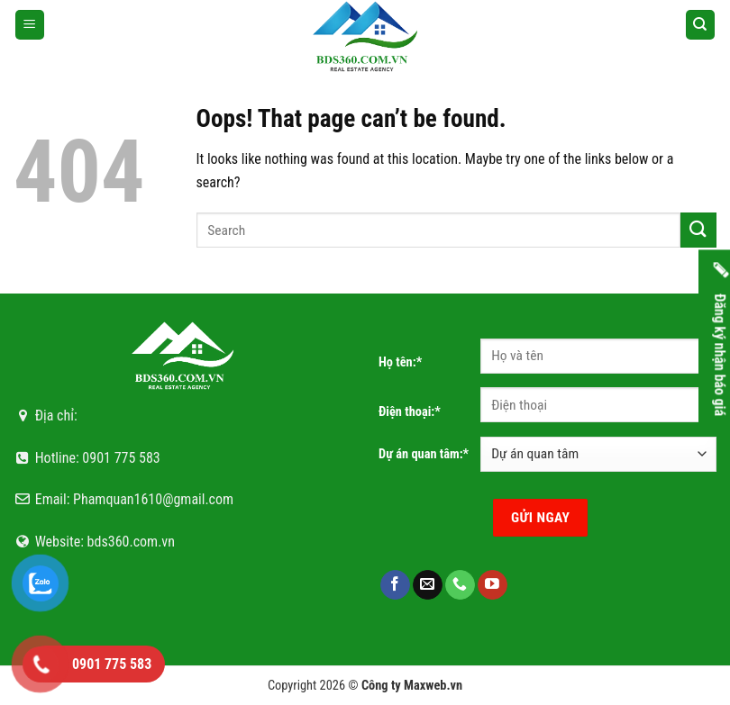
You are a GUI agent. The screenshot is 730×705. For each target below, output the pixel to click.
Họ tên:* (400, 362)
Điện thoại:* (410, 412)
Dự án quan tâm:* (424, 454)
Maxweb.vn (433, 685)
